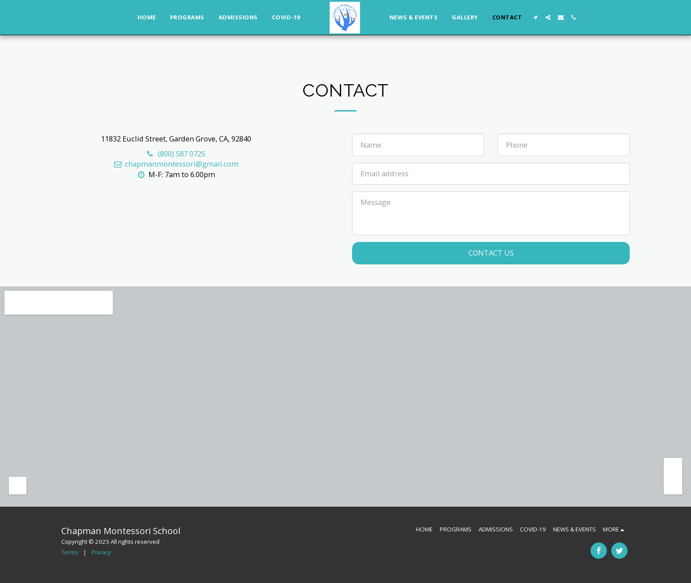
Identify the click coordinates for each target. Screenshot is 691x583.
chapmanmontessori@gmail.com (175, 164)
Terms (69, 552)
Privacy (101, 552)
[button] (535, 17)
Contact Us (491, 253)
